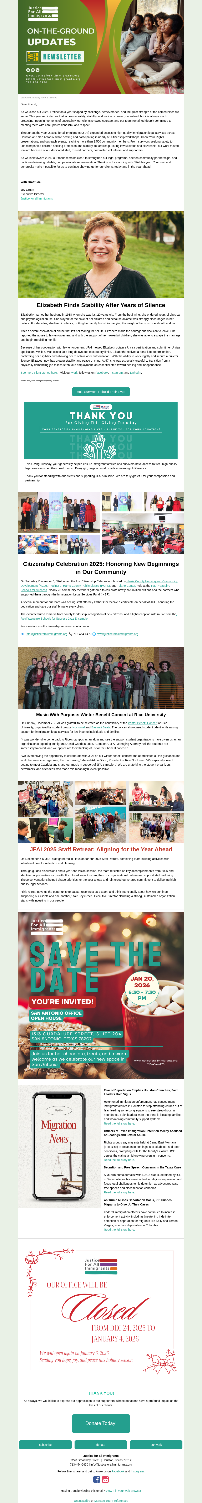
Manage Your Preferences (111, 1500)
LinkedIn (135, 372)
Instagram (137, 1471)
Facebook (118, 1471)
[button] (101, 391)
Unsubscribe (82, 1500)
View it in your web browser (123, 1490)
